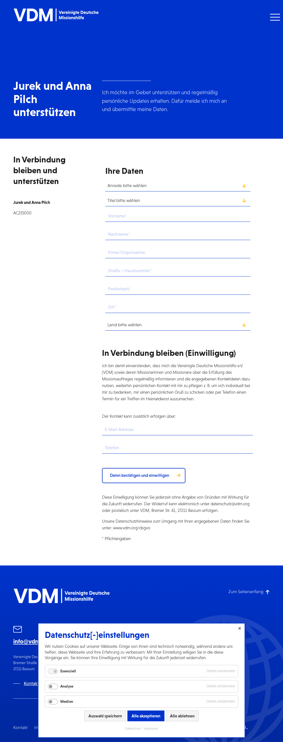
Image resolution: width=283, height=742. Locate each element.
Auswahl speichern (105, 716)
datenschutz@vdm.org (230, 503)
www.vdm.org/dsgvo (131, 527)
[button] (274, 17)
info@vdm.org (32, 641)
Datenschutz (133, 728)
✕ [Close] (239, 628)
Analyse (66, 686)
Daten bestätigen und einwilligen (139, 475)
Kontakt (20, 727)
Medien (66, 701)
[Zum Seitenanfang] (249, 591)
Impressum (151, 728)
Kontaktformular (40, 683)
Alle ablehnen (182, 716)
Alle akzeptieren (146, 716)
